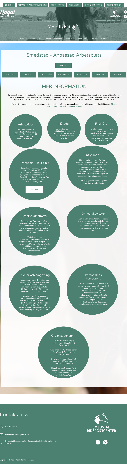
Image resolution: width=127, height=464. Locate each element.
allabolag (68, 363)
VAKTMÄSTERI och (67, 106)
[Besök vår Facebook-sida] (125, 12)
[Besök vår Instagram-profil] (125, 16)
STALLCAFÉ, (52, 106)
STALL (114, 104)
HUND (79, 106)
